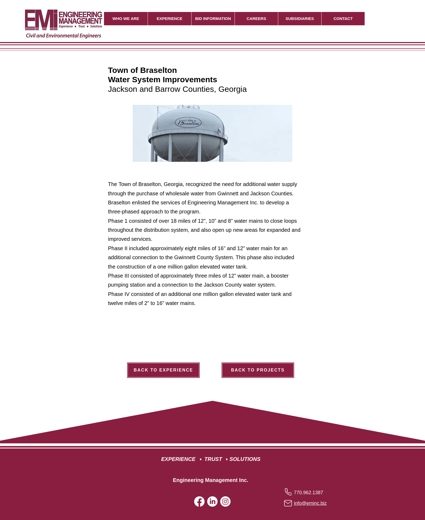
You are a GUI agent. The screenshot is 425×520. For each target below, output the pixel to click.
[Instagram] (225, 501)
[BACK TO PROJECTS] (257, 370)
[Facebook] (199, 501)
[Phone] (288, 492)
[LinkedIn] (212, 501)
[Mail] (288, 503)
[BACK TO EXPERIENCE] (163, 370)
